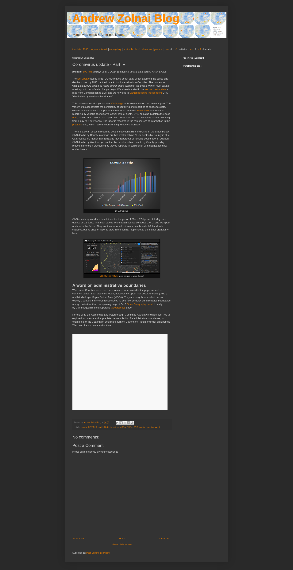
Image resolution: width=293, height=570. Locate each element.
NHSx (129, 427)
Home (122, 538)
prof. (175, 49)
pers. (168, 49)
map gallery (115, 49)
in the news (142, 110)
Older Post (165, 538)
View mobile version (122, 544)
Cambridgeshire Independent (145, 92)
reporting (150, 427)
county (84, 427)
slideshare (147, 49)
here (74, 117)
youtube (158, 49)
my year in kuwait (99, 49)
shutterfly (128, 49)
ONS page (117, 103)
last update (83, 78)
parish (142, 427)
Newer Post (79, 538)
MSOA (123, 427)
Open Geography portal (140, 304)
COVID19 (92, 427)
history (116, 427)
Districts (108, 427)
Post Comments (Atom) (98, 553)
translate (76, 49)
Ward (157, 427)
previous (77, 124)
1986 (86, 49)
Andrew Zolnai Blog (125, 18)
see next (88, 71)
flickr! (137, 49)
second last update (155, 89)
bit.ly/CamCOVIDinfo (109, 276)
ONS (135, 427)
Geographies (118, 307)
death (100, 427)
